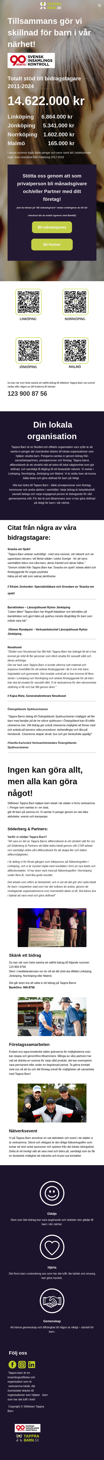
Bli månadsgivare (52, 227)
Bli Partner (52, 244)
